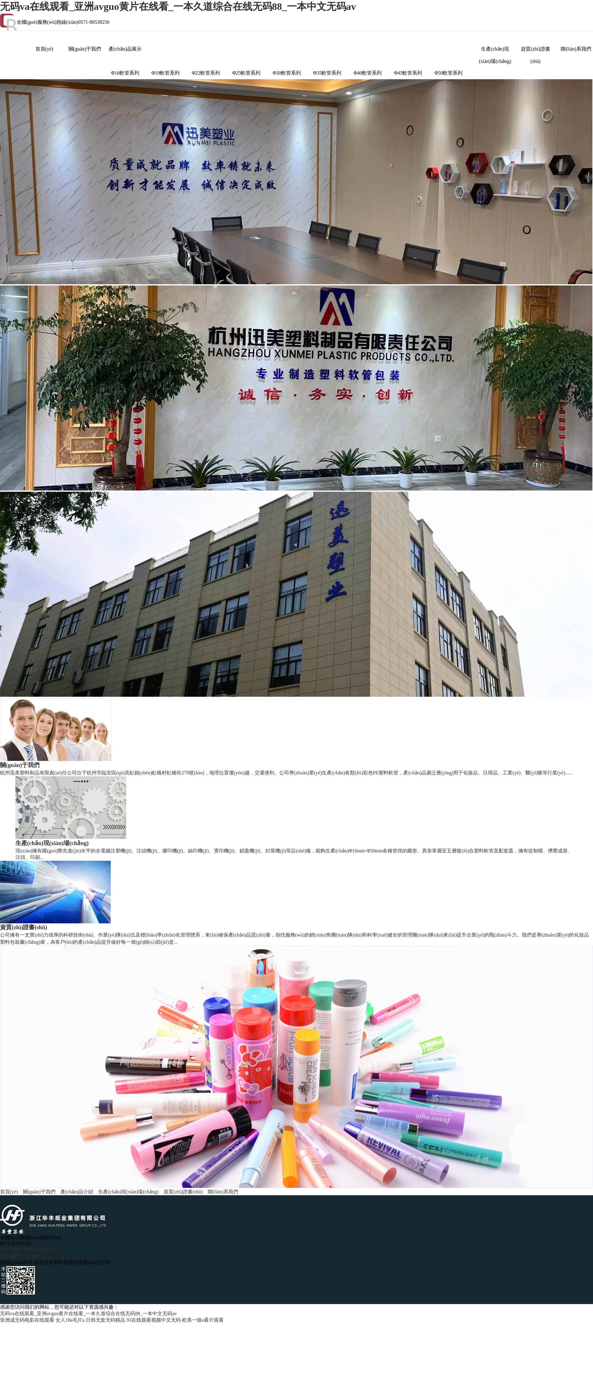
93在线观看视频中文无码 (153, 1320)
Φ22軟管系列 (206, 73)
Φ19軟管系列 (165, 73)
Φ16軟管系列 (125, 73)
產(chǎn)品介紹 (76, 1191)
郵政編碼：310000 (19, 1255)
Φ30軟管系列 (287, 73)
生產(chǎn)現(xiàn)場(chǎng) (495, 50)
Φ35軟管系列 (327, 73)
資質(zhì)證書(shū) (535, 50)
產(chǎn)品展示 (125, 48)
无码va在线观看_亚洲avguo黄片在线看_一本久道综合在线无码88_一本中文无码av (178, 6)
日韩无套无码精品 (105, 1320)
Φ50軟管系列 (448, 73)
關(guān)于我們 (84, 48)
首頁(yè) (44, 48)
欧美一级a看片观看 (203, 1320)
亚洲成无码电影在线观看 (27, 1320)
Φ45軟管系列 (408, 73)
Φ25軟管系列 (246, 73)
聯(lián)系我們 (576, 48)
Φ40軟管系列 (368, 73)
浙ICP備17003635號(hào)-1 (28, 1249)
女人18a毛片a (70, 1320)
